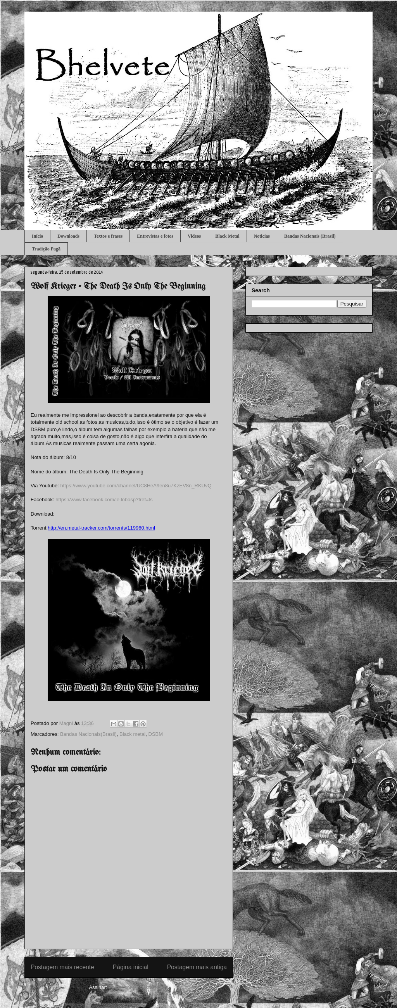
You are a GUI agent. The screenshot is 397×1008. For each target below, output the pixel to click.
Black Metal (227, 236)
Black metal (132, 734)
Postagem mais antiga (197, 967)
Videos (194, 236)
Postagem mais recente (62, 967)
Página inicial (130, 967)
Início (37, 236)
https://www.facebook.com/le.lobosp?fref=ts (103, 499)
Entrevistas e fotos (155, 236)
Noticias (262, 236)
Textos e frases (108, 236)
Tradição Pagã (46, 249)
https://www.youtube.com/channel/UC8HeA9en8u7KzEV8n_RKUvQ (135, 485)
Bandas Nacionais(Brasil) (88, 734)
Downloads (68, 236)
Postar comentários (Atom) (139, 987)
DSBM (155, 734)
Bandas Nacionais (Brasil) (310, 236)
